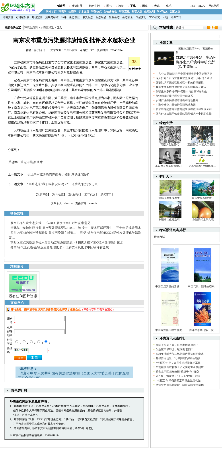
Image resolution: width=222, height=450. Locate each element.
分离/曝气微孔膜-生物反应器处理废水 (36, 247)
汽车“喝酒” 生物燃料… (202, 166)
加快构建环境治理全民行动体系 (174, 95)
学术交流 (83, 11)
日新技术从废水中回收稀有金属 (87, 247)
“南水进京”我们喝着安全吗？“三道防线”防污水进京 (62, 184)
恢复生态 (87, 17)
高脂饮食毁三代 (169, 144)
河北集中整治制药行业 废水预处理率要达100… (42, 228)
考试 (157, 5)
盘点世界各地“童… (203, 198)
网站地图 (214, 5)
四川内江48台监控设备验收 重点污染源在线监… (43, 232)
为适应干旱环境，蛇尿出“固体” (174, 349)
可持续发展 (22, 17)
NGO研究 (154, 17)
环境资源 (8, 17)
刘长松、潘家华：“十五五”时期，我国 (178, 376)
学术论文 (162, 11)
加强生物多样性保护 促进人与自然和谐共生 (181, 91)
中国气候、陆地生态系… (202, 286)
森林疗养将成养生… (170, 198)
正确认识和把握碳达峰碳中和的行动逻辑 (180, 82)
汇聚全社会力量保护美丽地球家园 (176, 104)
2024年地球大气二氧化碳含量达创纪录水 (180, 353)
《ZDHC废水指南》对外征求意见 (67, 223)
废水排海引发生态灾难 (25, 223)
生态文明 (149, 11)
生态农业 (74, 17)
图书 (109, 5)
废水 (40, 162)
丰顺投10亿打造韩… (170, 219)
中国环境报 (70, 50)
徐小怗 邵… (41, 50)
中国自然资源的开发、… (170, 286)
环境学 (62, 11)
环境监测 (37, 17)
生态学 (72, 11)
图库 (145, 5)
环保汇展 (77, 5)
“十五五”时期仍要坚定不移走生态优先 (178, 380)
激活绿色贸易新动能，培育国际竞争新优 (180, 385)
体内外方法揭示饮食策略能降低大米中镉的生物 (184, 113)
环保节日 (176, 17)
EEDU (202, 5)
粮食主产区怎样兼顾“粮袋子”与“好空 (177, 371)
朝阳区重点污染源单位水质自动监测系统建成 (41, 242)
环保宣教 (124, 11)
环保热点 (96, 11)
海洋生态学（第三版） (202, 330)
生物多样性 (110, 11)
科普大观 (137, 11)
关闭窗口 (106, 194)
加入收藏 (58, 194)
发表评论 (42, 194)
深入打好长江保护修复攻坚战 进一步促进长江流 (184, 78)
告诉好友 (74, 194)
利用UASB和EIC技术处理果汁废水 (99, 242)
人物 (165, 17)
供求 (168, 5)
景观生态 (114, 17)
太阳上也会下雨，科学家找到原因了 (177, 345)
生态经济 (101, 17)
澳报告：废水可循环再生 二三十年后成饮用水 (109, 228)
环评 (63, 17)
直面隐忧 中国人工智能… (202, 144)
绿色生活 (94, 5)
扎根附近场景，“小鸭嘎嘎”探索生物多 (178, 358)
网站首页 (51, 11)
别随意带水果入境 (203, 219)
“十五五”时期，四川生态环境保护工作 (178, 362)
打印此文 (90, 194)
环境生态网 (31, 27)
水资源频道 (47, 27)
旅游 (121, 5)
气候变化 (141, 17)
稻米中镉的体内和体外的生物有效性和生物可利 (184, 109)
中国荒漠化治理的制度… (170, 330)
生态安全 (127, 17)
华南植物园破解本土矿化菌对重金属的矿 (180, 367)
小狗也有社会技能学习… (169, 166)
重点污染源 (28, 162)
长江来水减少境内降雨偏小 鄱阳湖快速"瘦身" (58, 174)
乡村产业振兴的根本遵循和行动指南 (177, 100)
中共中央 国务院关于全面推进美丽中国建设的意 (184, 73)
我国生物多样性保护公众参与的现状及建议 (181, 87)
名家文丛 (174, 11)
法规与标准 (51, 17)
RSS (193, 5)
